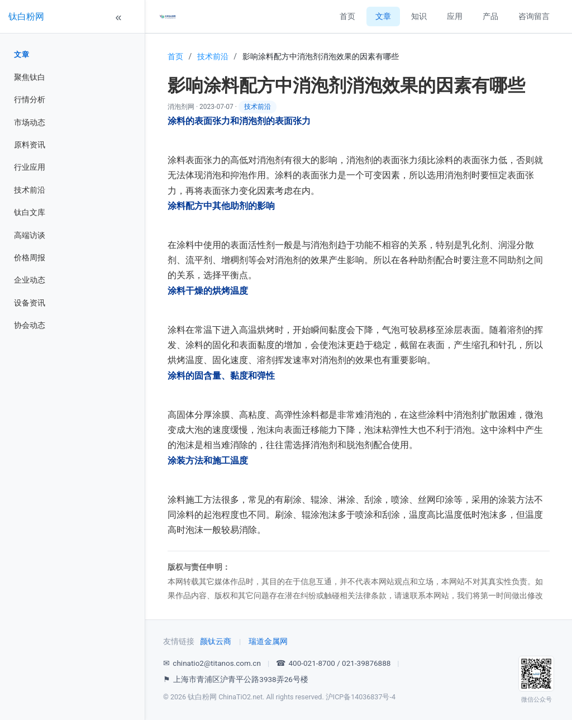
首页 (347, 16)
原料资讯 (29, 144)
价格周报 (29, 257)
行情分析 (29, 99)
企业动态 (29, 279)
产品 (490, 16)
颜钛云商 (215, 641)
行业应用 (29, 167)
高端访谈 (29, 235)
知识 (419, 16)
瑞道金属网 (268, 641)
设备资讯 (29, 302)
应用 (455, 16)
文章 (21, 54)
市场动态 (29, 122)
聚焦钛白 (29, 77)
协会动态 (29, 325)
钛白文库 (29, 212)
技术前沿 (29, 189)
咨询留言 (534, 16)
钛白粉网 (26, 16)
